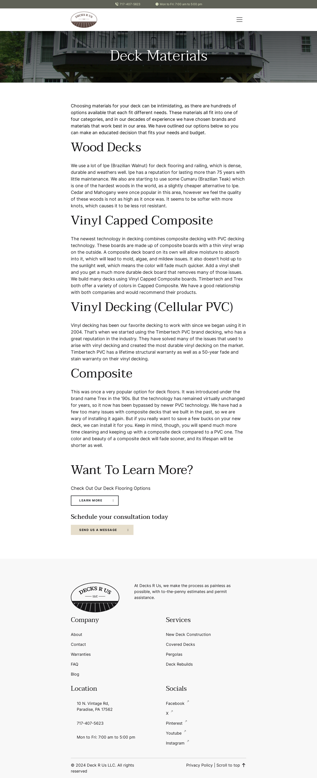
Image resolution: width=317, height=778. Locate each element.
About (76, 634)
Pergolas (174, 654)
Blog (75, 674)
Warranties (81, 654)
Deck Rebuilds (179, 664)
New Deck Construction (188, 634)
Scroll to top (231, 765)
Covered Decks (180, 644)
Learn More (90, 500)
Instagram (176, 743)
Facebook (176, 703)
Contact (78, 644)
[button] (239, 19)
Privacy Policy (199, 765)
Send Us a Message (98, 530)
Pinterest (175, 723)
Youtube (174, 733)
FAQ (74, 664)
